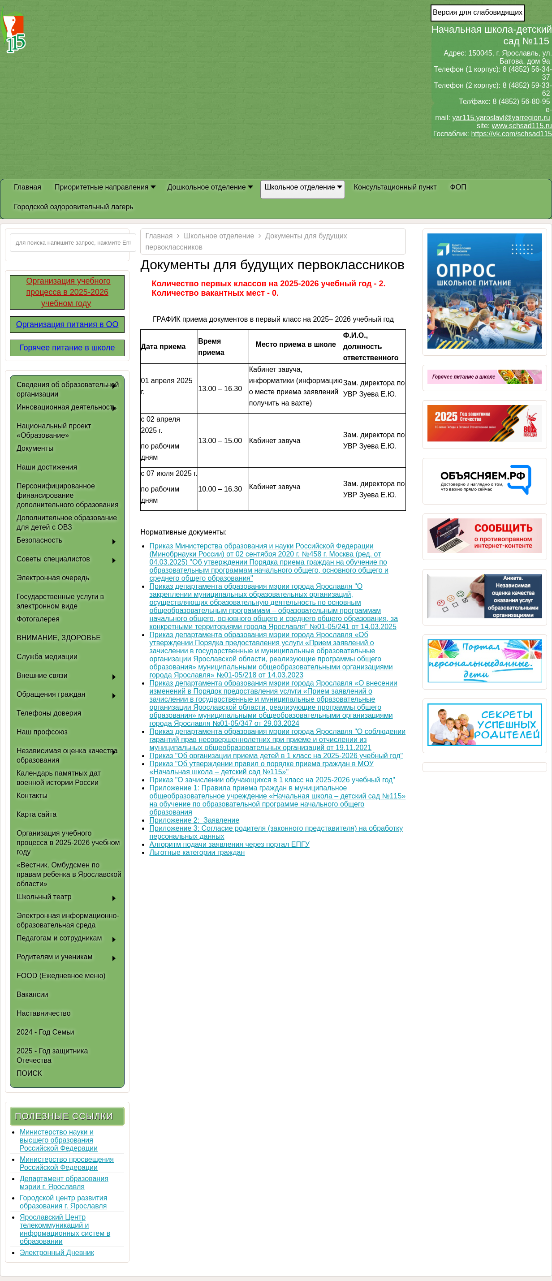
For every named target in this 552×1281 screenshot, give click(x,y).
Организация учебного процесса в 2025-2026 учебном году (68, 292)
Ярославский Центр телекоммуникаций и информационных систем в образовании (65, 1229)
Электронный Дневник (57, 1252)
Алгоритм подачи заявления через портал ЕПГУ (229, 844)
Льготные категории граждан (197, 852)
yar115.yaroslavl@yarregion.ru (501, 117)
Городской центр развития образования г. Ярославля (63, 1202)
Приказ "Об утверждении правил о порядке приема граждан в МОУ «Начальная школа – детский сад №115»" (261, 768)
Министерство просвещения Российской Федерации (67, 1163)
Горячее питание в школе (67, 347)
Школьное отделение (219, 236)
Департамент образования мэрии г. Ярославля (64, 1182)
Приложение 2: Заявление (194, 820)
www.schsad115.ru (522, 125)
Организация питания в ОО (67, 324)
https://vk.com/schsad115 (511, 134)
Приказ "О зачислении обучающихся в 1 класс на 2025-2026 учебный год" (272, 780)
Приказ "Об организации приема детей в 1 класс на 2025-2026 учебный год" (276, 755)
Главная (158, 236)
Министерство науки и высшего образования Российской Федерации (59, 1140)
